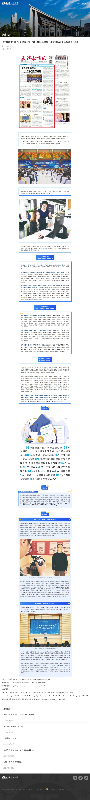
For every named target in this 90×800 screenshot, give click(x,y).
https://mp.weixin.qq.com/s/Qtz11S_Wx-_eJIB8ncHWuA (29, 682)
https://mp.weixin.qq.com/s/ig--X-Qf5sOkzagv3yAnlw (29, 686)
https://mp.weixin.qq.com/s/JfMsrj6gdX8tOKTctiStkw (33, 679)
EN (76, 3)
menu (84, 3)
